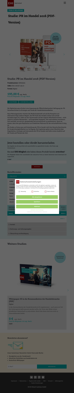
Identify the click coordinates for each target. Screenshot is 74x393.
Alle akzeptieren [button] (37, 197)
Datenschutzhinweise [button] (38, 211)
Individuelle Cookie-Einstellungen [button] (37, 209)
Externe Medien (49, 191)
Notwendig (22, 191)
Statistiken (35, 191)
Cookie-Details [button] (30, 211)
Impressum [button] (45, 211)
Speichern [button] (37, 202)
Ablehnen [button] (37, 206)
